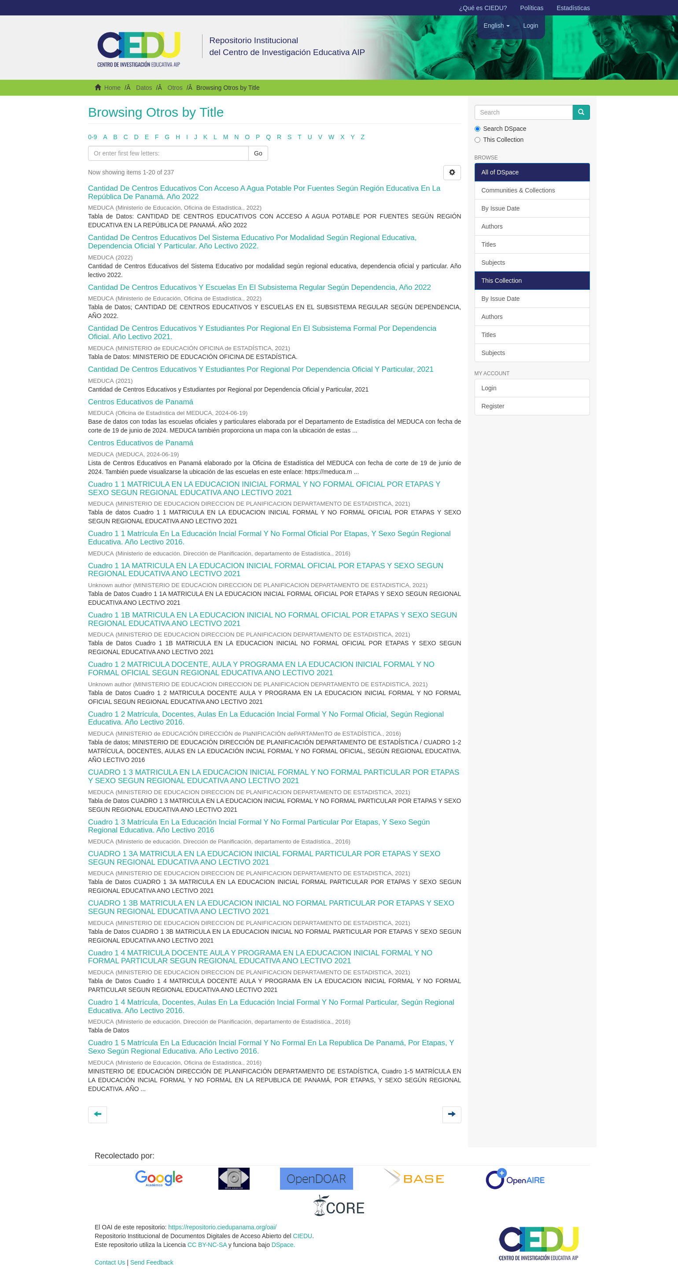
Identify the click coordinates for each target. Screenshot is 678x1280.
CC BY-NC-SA (207, 1244)
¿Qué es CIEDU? (483, 7)
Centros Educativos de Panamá (140, 402)
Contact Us (110, 1262)
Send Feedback (151, 1262)
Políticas (532, 7)
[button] (497, 26)
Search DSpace (501, 128)
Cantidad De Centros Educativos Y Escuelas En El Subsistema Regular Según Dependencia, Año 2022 (259, 287)
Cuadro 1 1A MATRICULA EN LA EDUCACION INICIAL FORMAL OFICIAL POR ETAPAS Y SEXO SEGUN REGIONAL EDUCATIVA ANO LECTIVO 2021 (265, 570)
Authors (492, 226)
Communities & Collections (518, 190)
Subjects (493, 262)
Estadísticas (573, 7)
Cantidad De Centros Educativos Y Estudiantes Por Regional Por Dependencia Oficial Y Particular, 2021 (261, 369)
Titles (489, 244)
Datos (144, 87)
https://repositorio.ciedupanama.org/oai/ (222, 1227)
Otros (175, 87)
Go (258, 153)
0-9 (92, 137)
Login (489, 388)
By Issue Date (501, 208)
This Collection (499, 139)
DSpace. (283, 1244)
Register (493, 406)
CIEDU (303, 1235)
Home (112, 87)
